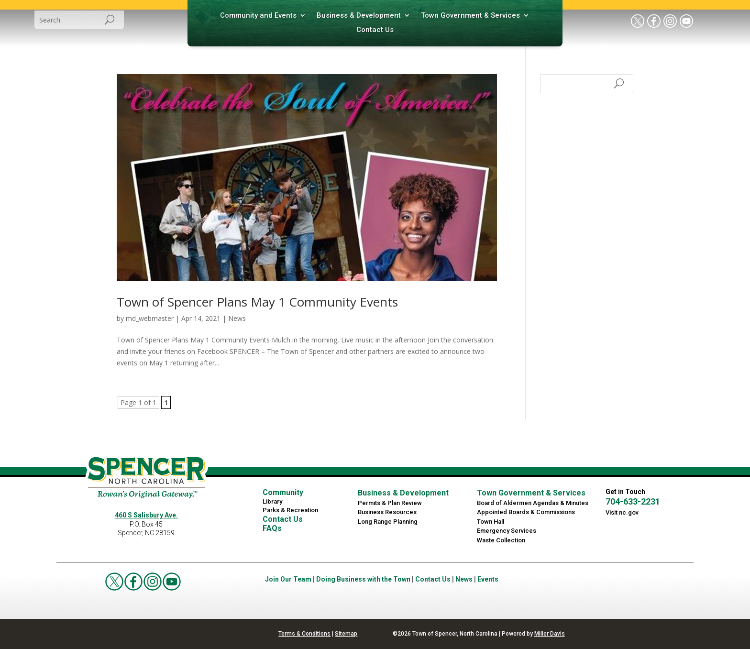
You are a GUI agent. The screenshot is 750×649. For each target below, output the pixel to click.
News (237, 318)
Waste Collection (501, 540)
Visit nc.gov (622, 512)
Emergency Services (506, 530)
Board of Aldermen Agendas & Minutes (532, 502)
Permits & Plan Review (390, 502)
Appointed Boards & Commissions (526, 512)
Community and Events (258, 16)
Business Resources (387, 512)
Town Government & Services (470, 16)
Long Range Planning (388, 521)
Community (283, 492)
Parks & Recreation (290, 510)
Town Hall (490, 521)
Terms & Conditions (304, 633)
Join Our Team (288, 579)
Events (487, 579)
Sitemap (346, 633)
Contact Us (375, 30)
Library (272, 501)
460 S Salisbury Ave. (146, 515)
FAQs (272, 528)
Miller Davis (549, 633)
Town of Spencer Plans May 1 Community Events (257, 301)
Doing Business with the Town (363, 579)
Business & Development (359, 16)
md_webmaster (150, 318)
